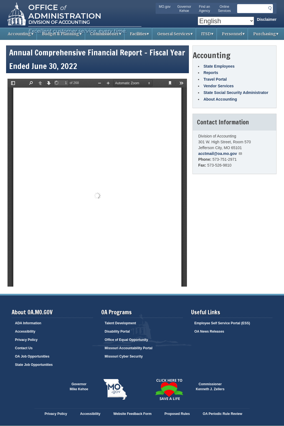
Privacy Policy (26, 340)
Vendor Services (219, 86)
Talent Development (120, 323)
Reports (211, 72)
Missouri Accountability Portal (128, 348)
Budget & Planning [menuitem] (60, 35)
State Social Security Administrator (236, 92)
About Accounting (220, 99)
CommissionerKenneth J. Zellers (210, 386)
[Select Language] (226, 21)
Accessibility (25, 331)
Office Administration (64, 11)
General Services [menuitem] (173, 35)
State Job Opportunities (34, 365)
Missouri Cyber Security (124, 356)
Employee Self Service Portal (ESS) (222, 323)
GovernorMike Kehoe (79, 386)
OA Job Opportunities (32, 356)
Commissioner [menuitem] (103, 35)
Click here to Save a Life (169, 389)
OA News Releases (209, 331)
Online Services (224, 9)
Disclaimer (267, 19)
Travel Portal (215, 79)
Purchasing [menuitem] (263, 35)
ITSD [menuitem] (205, 35)
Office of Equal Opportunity (126, 340)
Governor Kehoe (184, 9)
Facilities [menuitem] (137, 35)
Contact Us (23, 348)
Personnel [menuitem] (231, 35)
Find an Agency (204, 9)
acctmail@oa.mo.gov (220, 153)
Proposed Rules (177, 414)
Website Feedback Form (132, 414)
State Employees (219, 66)
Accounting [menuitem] (18, 35)
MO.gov (165, 7)
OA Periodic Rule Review (222, 414)
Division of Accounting (59, 22)
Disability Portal (117, 331)
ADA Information (28, 323)
